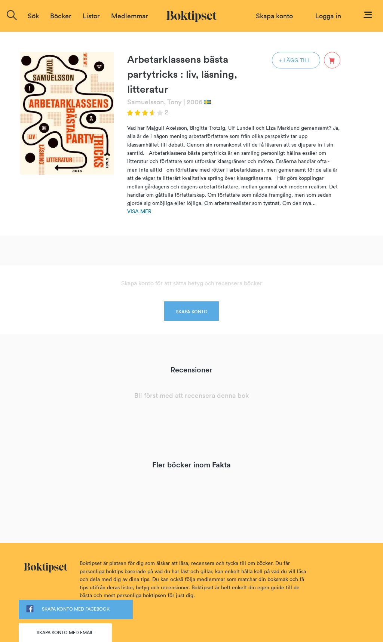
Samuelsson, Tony (154, 102)
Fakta (221, 465)
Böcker (60, 16)
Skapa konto (274, 16)
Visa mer (139, 211)
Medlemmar (129, 16)
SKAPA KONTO (192, 311)
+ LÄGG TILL (294, 60)
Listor (91, 16)
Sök (33, 16)
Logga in (328, 16)
